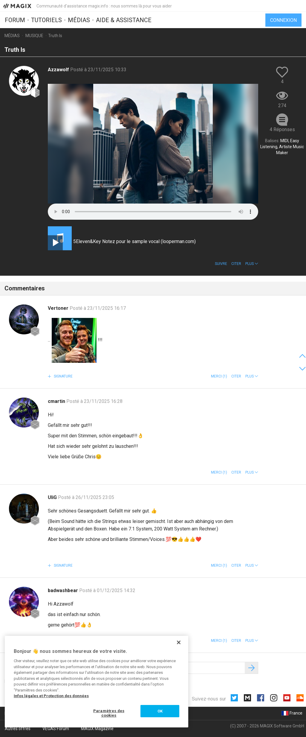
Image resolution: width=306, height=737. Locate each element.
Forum (15, 20)
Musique (34, 35)
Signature (63, 376)
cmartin (57, 401)
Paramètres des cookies (108, 713)
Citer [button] (236, 264)
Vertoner (59, 308)
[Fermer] (178, 642)
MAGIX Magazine (97, 728)
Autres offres (17, 728)
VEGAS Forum (55, 728)
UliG (53, 497)
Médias (79, 20)
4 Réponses (282, 129)
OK (160, 711)
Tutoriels (46, 20)
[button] (251, 264)
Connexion (283, 20)
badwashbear (63, 590)
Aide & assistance (124, 20)
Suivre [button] (221, 264)
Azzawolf (59, 69)
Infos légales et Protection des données (51, 696)
